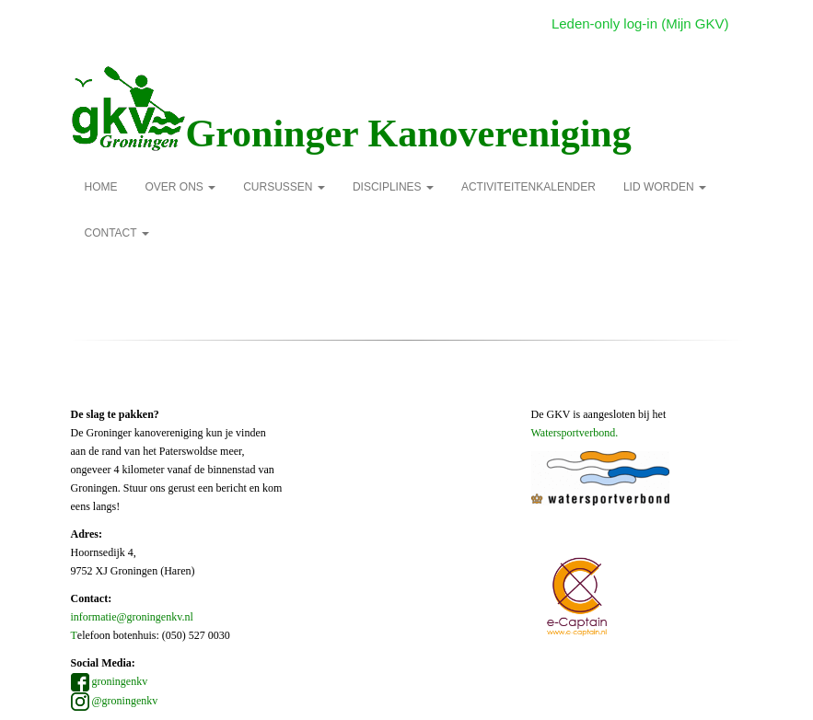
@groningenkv (114, 700)
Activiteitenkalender (528, 186)
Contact (117, 232)
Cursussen (284, 186)
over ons (180, 186)
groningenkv (109, 681)
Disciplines (393, 186)
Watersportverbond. (575, 432)
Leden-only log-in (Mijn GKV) (640, 23)
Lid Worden (664, 186)
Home (101, 186)
